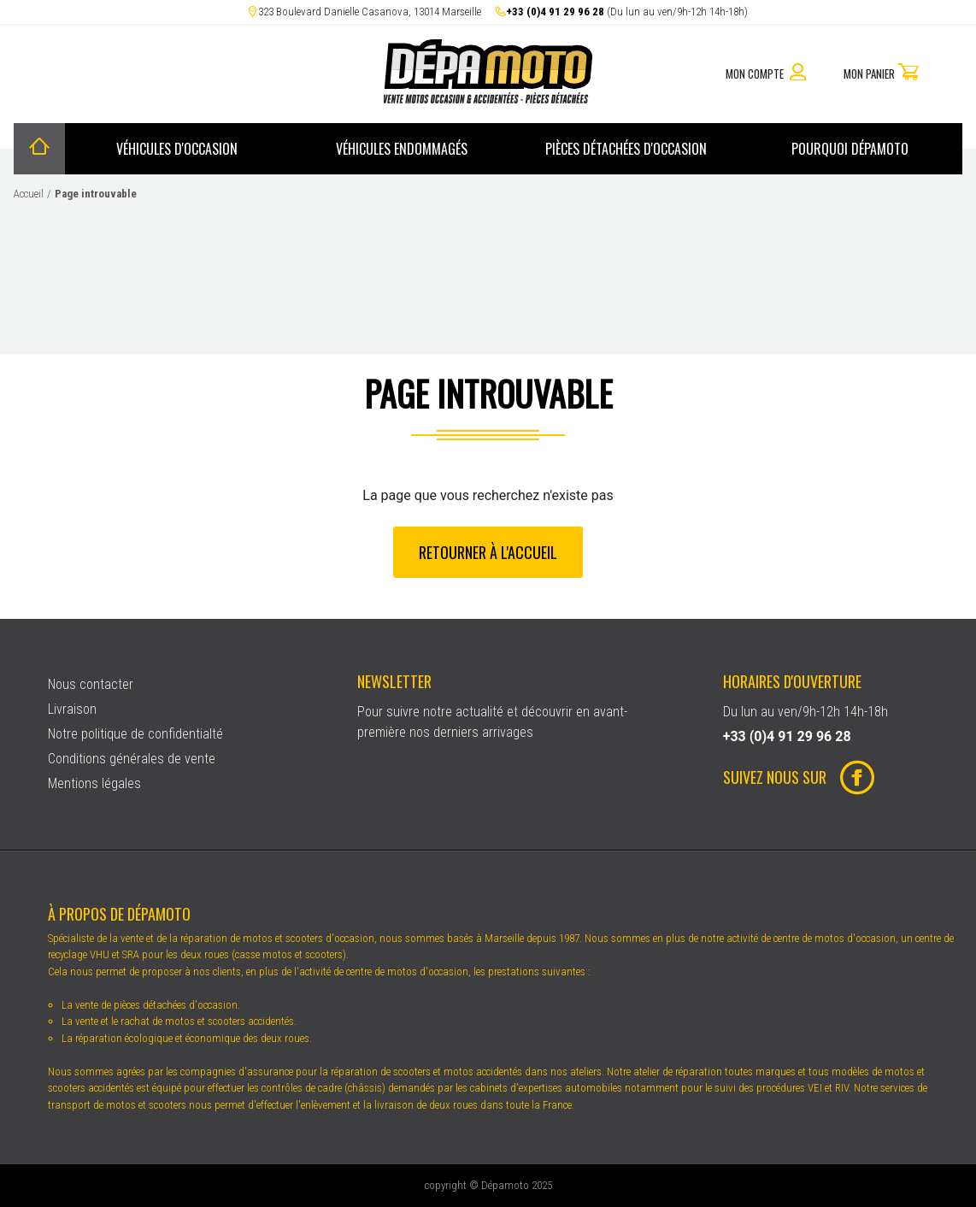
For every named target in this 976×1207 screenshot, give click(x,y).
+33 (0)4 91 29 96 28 (555, 11)
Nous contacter (90, 684)
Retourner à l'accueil (488, 551)
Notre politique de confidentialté (135, 734)
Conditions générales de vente (131, 759)
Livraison (72, 709)
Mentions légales (94, 783)
